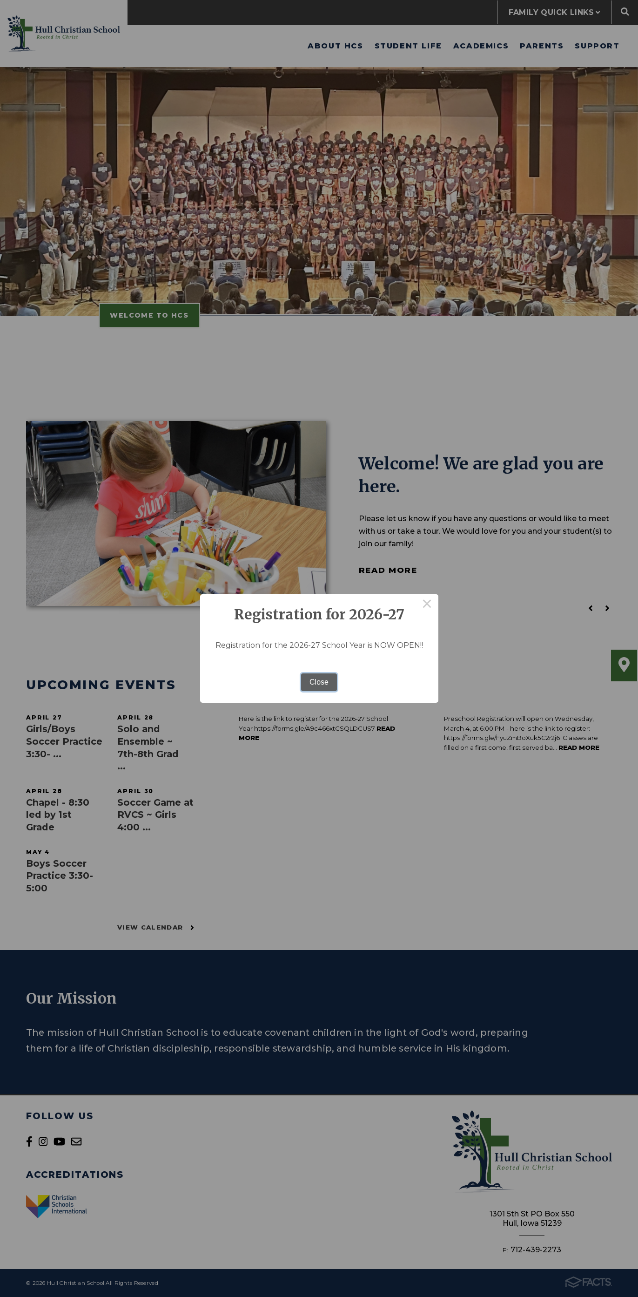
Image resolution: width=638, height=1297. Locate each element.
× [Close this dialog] (427, 605)
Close (319, 682)
